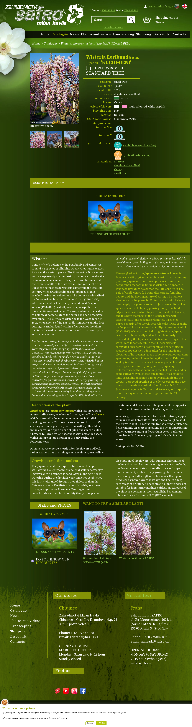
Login (169, 6)
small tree (120, 173)
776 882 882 (131, 10)
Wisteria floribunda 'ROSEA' (136, 558)
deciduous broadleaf (127, 165)
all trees (119, 161)
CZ (176, 5)
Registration (156, 6)
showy (118, 169)
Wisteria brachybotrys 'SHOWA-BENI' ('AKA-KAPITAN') (97, 562)
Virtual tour (139, 595)
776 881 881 (108, 10)
